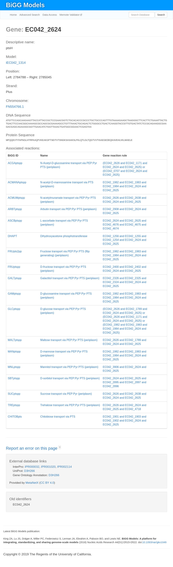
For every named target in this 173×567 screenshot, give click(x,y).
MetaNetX (32, 482)
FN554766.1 (15, 106)
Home (13, 14)
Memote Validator (69, 14)
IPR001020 (48, 466)
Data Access (50, 14)
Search (161, 14)
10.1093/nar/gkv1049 (154, 542)
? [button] (59, 447)
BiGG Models (25, 5)
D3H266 (29, 471)
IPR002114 (64, 466)
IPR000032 (32, 466)
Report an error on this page (32, 448)
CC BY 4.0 (47, 482)
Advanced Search (30, 14)
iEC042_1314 (16, 62)
